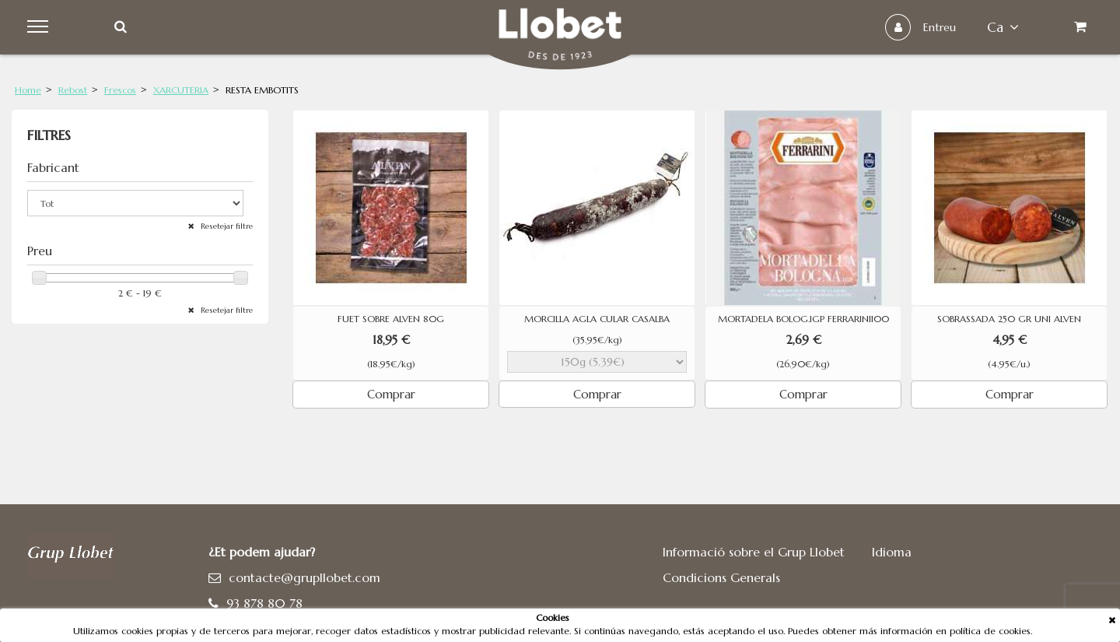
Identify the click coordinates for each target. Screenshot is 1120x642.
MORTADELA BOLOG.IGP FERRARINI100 (803, 319)
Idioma (892, 552)
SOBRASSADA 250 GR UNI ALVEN (1009, 319)
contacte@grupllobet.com (304, 577)
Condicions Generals (721, 577)
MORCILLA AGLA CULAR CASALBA (597, 319)
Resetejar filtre (225, 226)
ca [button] (1003, 27)
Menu (40, 27)
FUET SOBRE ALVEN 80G (391, 319)
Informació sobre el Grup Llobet (754, 552)
